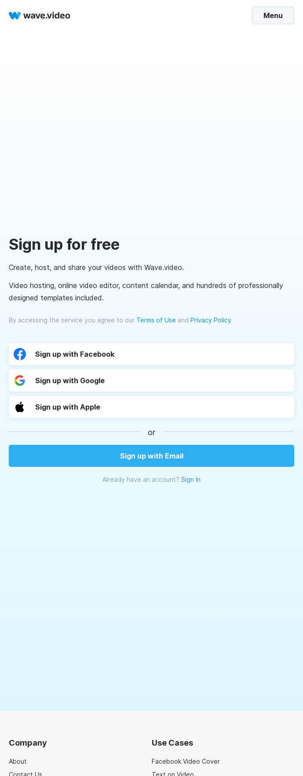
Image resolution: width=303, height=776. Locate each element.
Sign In (191, 479)
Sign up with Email (151, 455)
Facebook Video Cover (186, 761)
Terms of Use (156, 320)
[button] (91, 407)
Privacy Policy (210, 320)
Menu (273, 15)
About (18, 761)
